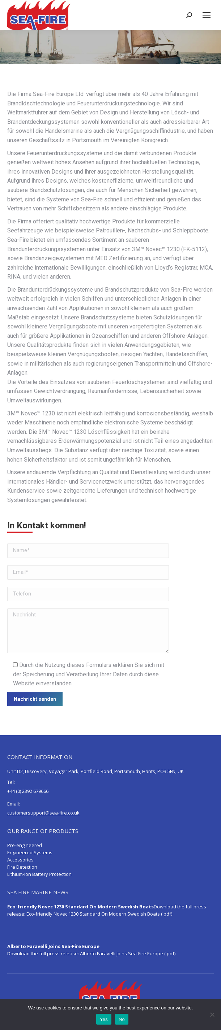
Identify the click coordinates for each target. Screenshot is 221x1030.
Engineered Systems (29, 852)
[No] (212, 1014)
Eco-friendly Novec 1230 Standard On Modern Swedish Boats (80, 906)
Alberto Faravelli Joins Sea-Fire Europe (53, 946)
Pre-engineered (24, 845)
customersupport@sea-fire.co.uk (43, 812)
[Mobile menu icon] (206, 15)
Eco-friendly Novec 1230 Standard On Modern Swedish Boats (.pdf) (99, 914)
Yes (104, 1019)
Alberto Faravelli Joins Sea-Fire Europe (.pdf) (127, 953)
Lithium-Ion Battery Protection (39, 874)
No (122, 1019)
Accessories (20, 859)
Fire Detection (22, 867)
